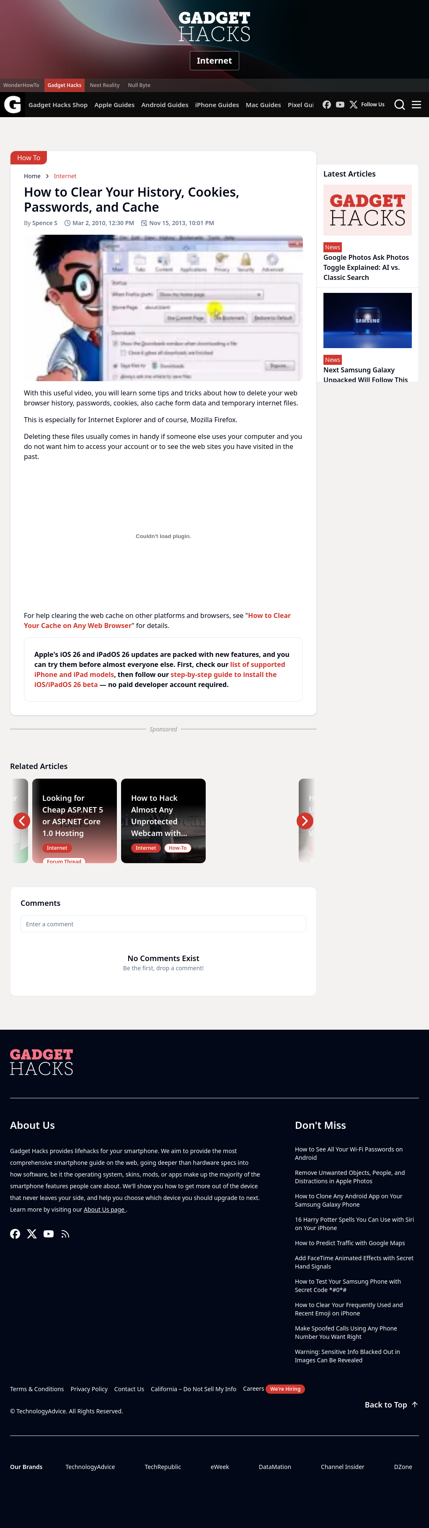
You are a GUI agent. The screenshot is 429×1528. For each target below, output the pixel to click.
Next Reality (104, 85)
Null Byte (139, 85)
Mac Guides (263, 104)
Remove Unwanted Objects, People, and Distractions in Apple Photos (350, 1177)
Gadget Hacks (65, 85)
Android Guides (164, 104)
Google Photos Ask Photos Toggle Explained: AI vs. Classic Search (366, 267)
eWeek (220, 1467)
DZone (403, 1467)
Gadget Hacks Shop (58, 104)
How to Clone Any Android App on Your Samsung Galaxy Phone (349, 1200)
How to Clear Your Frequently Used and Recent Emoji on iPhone (349, 1309)
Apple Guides (114, 104)
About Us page (105, 1209)
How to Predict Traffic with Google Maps (350, 1243)
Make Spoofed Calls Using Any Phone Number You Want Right (346, 1332)
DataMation (275, 1467)
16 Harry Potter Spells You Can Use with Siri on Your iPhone (354, 1223)
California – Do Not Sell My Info (193, 1389)
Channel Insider (342, 1467)
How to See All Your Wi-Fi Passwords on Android (349, 1153)
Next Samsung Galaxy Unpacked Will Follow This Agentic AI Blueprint (365, 380)
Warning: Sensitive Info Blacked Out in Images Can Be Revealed (347, 1356)
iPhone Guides (217, 104)
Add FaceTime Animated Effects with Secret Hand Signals (354, 1262)
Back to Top (392, 1405)
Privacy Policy (89, 1389)
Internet (214, 60)
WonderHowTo (21, 85)
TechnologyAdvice (90, 1467)
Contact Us (129, 1389)
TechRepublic (163, 1467)
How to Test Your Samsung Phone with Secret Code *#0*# (348, 1285)
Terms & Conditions (37, 1389)
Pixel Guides (306, 104)
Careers (274, 1389)
